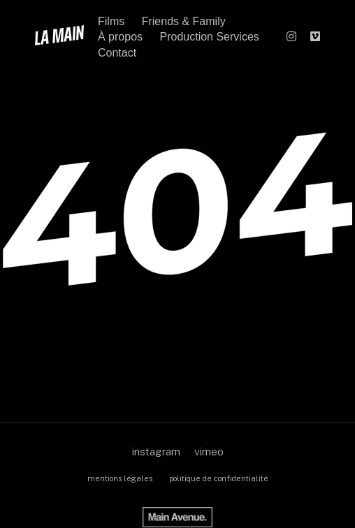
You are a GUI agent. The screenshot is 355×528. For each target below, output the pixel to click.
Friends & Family (184, 21)
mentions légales (119, 478)
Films (111, 21)
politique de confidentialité (218, 478)
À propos (120, 37)
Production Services (209, 37)
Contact (117, 53)
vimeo (209, 451)
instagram (156, 451)
